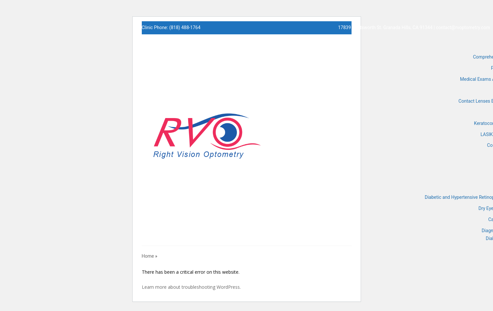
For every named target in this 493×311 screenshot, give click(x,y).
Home (148, 256)
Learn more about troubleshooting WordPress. (191, 287)
